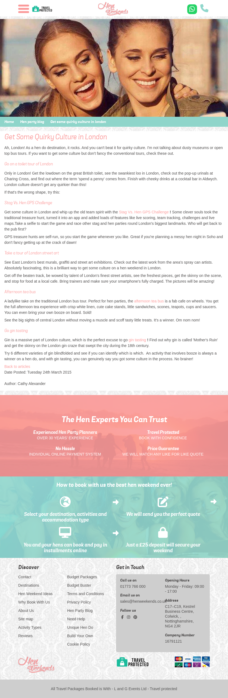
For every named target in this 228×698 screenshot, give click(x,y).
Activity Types (29, 627)
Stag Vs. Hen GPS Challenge (144, 212)
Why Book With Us (34, 602)
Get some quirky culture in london (78, 121)
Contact (24, 577)
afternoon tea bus (149, 301)
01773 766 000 (132, 586)
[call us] (204, 9)
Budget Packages (82, 577)
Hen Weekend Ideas (35, 594)
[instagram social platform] (129, 617)
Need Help (76, 619)
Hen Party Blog (80, 610)
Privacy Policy (79, 602)
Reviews (25, 636)
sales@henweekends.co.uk (140, 601)
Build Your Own (80, 636)
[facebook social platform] (123, 617)
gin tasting (137, 340)
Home (9, 121)
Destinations (28, 585)
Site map (25, 619)
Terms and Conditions (85, 594)
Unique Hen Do (80, 627)
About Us (26, 610)
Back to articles (17, 366)
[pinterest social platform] (135, 617)
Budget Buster (79, 585)
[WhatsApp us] (192, 9)
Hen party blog (32, 121)
